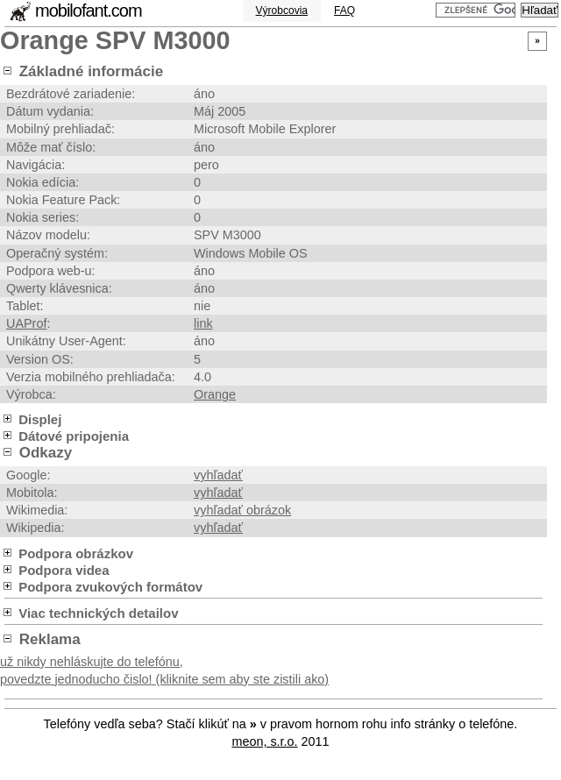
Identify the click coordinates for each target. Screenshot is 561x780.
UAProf (26, 323)
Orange (215, 394)
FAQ (344, 10)
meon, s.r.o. (264, 741)
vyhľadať (218, 475)
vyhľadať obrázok (242, 510)
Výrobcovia (282, 10)
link (203, 323)
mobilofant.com (88, 10)
